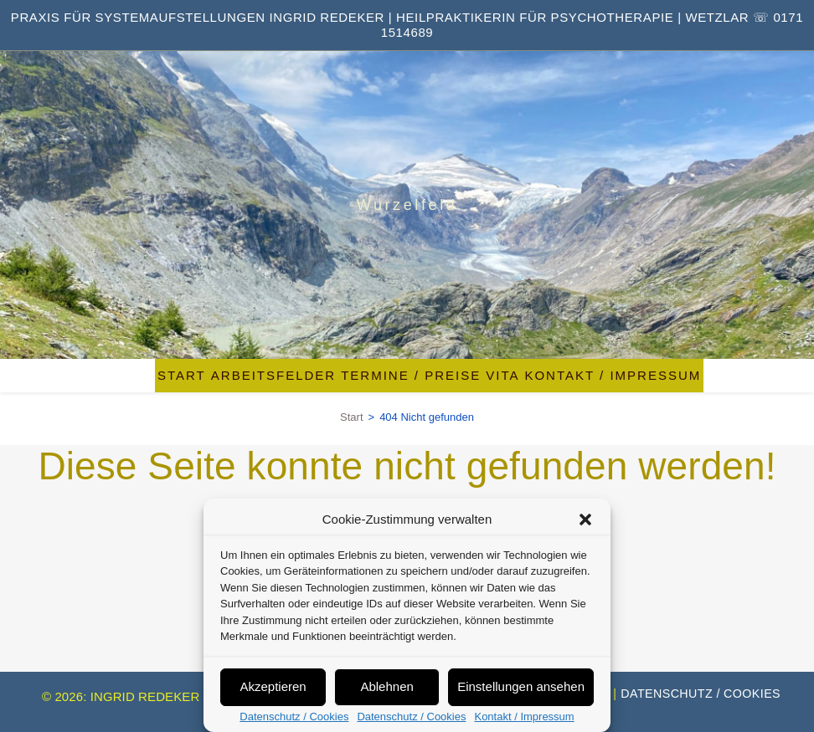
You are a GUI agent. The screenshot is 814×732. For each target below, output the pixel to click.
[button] (585, 519)
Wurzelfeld (407, 205)
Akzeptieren (273, 686)
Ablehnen (386, 686)
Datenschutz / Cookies (294, 716)
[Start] (351, 417)
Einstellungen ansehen (521, 686)
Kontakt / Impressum (524, 716)
